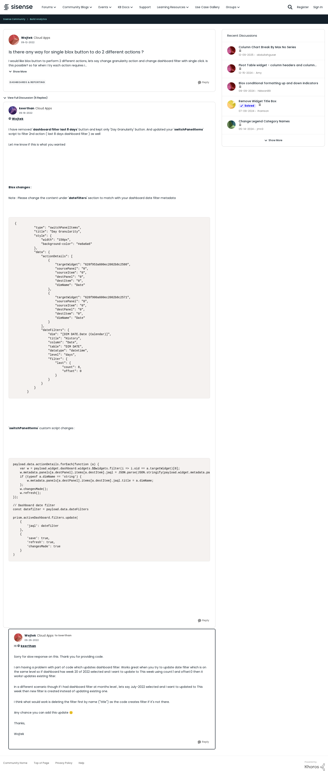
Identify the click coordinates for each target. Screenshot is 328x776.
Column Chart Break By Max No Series (267, 47)
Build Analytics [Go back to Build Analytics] (38, 19)
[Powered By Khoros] (315, 766)
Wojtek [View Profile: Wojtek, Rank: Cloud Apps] (27, 38)
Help (81, 763)
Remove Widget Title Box (257, 101)
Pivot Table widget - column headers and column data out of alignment (277, 65)
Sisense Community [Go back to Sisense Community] (14, 19)
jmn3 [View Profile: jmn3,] (260, 129)
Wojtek (17, 119)
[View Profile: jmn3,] (231, 124)
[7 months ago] (246, 55)
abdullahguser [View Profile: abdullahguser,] (266, 55)
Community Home (15, 763)
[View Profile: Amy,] (231, 68)
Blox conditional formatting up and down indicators (278, 83)
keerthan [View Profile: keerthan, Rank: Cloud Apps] (26, 108)
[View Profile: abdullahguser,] (231, 50)
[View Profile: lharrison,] (231, 104)
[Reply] (203, 82)
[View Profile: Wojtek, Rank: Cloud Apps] (14, 40)
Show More (18, 71)
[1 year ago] (246, 73)
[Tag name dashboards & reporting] (27, 82)
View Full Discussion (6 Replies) (25, 98)
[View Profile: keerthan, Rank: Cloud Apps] (13, 110)
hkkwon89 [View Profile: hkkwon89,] (264, 91)
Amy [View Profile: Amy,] (259, 73)
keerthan (28, 646)
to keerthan (63, 635)
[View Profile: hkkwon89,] (231, 86)
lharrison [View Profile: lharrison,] (263, 111)
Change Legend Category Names (264, 121)
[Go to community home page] (18, 7)
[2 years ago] (246, 111)
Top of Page (41, 763)
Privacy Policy (63, 763)
